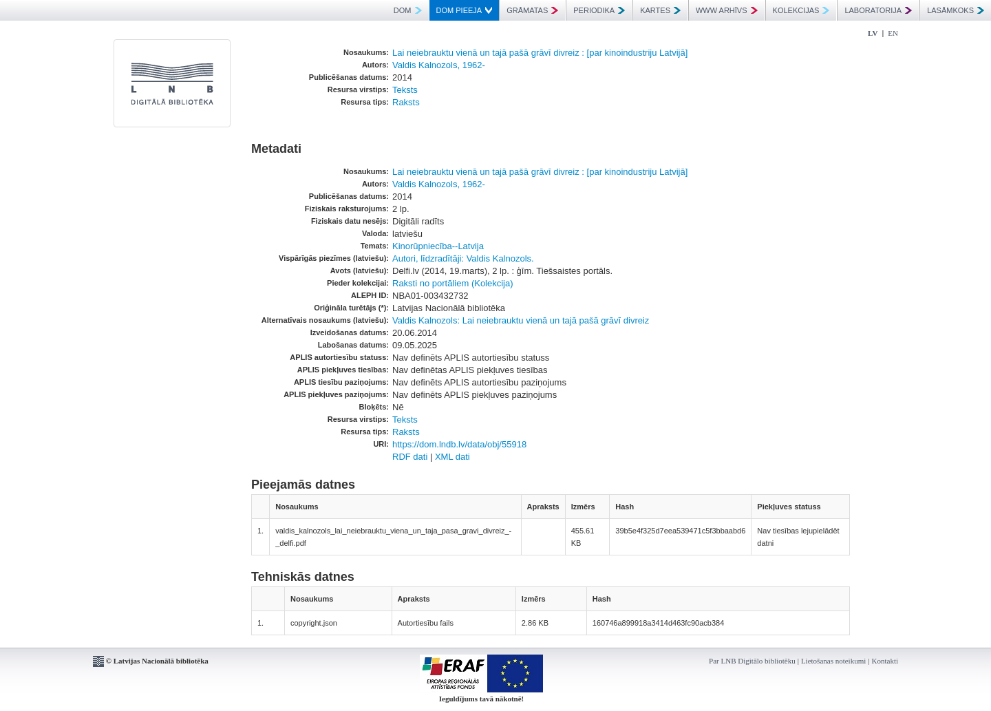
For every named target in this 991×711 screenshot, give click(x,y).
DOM (408, 10)
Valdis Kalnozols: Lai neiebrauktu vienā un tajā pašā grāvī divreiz (520, 320)
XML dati (452, 457)
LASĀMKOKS (955, 10)
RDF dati (409, 457)
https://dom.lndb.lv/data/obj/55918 (459, 444)
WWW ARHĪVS (727, 10)
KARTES (660, 10)
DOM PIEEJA (464, 10)
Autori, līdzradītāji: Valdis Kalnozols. (463, 258)
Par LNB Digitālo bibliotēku (752, 661)
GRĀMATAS (532, 10)
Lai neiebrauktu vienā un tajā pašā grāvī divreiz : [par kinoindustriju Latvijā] (540, 52)
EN (893, 33)
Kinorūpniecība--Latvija (438, 246)
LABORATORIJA (878, 10)
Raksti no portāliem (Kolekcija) (452, 283)
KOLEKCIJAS (801, 10)
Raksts (406, 102)
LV (872, 33)
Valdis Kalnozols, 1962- (438, 65)
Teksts (405, 90)
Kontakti (885, 661)
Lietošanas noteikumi (833, 661)
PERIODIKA (599, 10)
